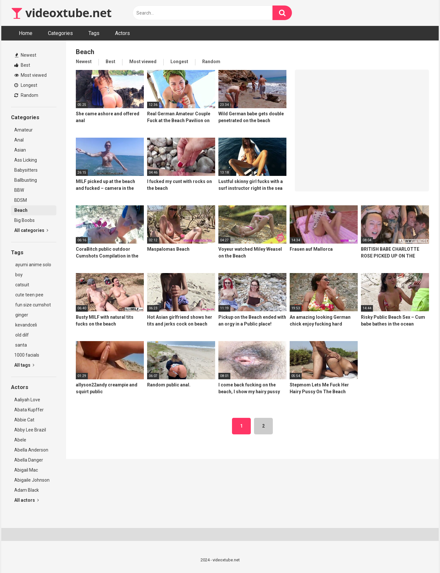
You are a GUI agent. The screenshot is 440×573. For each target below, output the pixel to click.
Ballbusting (25, 180)
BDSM (20, 200)
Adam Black (26, 490)
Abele (20, 439)
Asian (20, 150)
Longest (25, 85)
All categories (31, 230)
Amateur (23, 129)
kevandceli (25, 324)
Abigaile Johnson (32, 480)
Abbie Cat (24, 419)
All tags (24, 365)
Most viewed (30, 75)
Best (22, 65)
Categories (60, 33)
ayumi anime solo (32, 264)
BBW (19, 190)
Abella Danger (28, 460)
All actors (26, 500)
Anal (19, 140)
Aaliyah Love (27, 399)
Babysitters (26, 170)
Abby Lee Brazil (30, 429)
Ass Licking (25, 160)
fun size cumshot (32, 304)
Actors (122, 33)
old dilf (21, 335)
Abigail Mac (26, 470)
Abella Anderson (31, 450)
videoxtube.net (61, 13)
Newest (25, 55)
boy (18, 274)
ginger (21, 314)
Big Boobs (24, 220)
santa (20, 345)
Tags (93, 33)
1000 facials (26, 355)
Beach (21, 210)
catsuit (21, 284)
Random (26, 95)
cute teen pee (28, 294)
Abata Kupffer (29, 409)
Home (25, 33)
